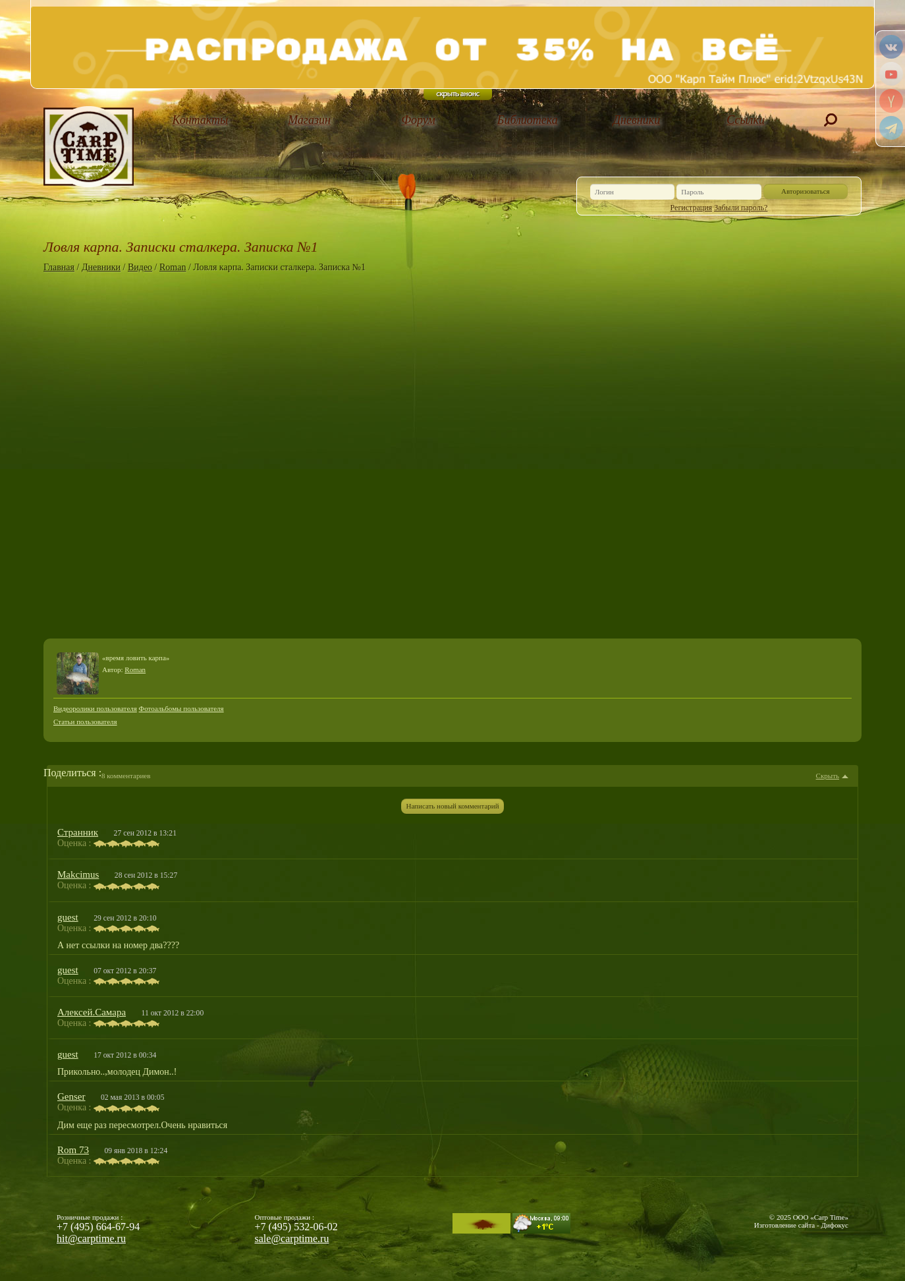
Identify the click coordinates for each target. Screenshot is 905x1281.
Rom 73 (73, 1150)
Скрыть (827, 776)
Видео (140, 267)
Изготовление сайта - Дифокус (801, 1225)
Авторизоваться (805, 191)
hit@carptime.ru (91, 1238)
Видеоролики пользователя (95, 708)
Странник (77, 832)
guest (67, 917)
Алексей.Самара (91, 1012)
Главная (58, 267)
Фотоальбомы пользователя (181, 708)
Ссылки (746, 120)
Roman (172, 267)
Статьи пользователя (85, 722)
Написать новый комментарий (452, 806)
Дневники (637, 120)
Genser (71, 1096)
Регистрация (692, 207)
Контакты (200, 120)
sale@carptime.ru (292, 1238)
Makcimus (78, 874)
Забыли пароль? (740, 207)
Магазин (309, 120)
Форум (418, 120)
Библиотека (527, 120)
